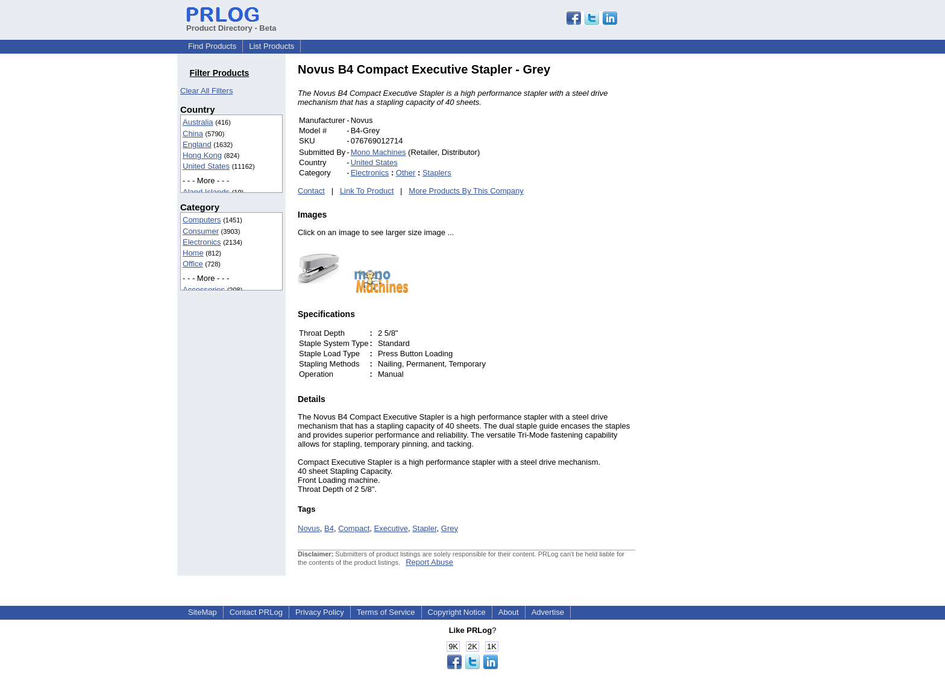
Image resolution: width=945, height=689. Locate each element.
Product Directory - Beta (231, 23)
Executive (391, 528)
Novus (309, 528)
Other (406, 172)
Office (193, 263)
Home (193, 252)
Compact (353, 528)
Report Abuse (429, 562)
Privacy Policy (319, 612)
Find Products (212, 46)
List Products (271, 46)
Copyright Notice (457, 612)
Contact (311, 190)
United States (206, 166)
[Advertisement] (716, 243)
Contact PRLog (256, 612)
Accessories (204, 289)
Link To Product (367, 190)
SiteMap (202, 612)
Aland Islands (206, 192)
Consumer (201, 231)
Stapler (424, 528)
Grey (449, 528)
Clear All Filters (206, 90)
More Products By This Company (466, 190)
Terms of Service (386, 612)
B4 (329, 528)
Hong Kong (202, 155)
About (508, 612)
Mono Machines (378, 152)
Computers (202, 219)
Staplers (436, 172)
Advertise (548, 612)
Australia (198, 122)
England (197, 144)
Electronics (202, 242)
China (193, 133)
